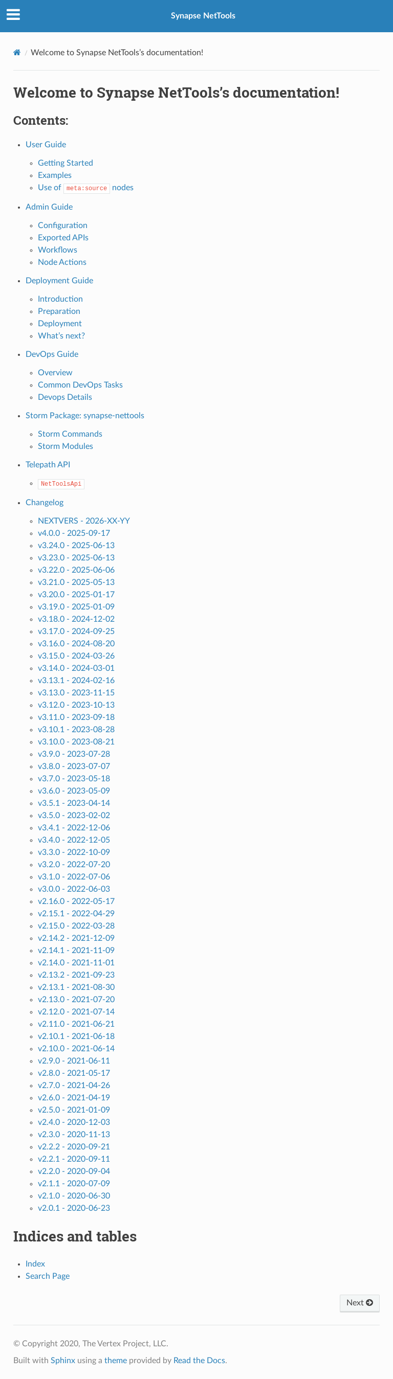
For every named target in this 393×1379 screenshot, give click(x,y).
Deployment (60, 324)
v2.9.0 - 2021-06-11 (74, 1061)
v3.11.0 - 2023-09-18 (76, 717)
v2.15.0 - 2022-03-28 (76, 926)
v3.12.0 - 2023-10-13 (76, 705)
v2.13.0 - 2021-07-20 (76, 1000)
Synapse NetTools (203, 16)
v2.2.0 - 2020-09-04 (74, 1171)
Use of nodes (86, 188)
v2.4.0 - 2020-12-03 (74, 1122)
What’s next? (61, 336)
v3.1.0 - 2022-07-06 (74, 877)
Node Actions (62, 262)
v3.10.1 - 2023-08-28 (76, 730)
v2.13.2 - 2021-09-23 (76, 975)
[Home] (17, 52)
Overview (55, 373)
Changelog (44, 503)
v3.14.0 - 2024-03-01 (76, 668)
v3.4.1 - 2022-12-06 (74, 828)
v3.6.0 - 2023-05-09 (74, 791)
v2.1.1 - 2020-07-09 (74, 1184)
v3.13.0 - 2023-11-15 (76, 693)
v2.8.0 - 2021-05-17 (74, 1073)
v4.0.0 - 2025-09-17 (74, 533)
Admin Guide (49, 207)
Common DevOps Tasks (80, 385)
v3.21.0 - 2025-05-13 (76, 582)
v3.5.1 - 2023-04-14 (74, 803)
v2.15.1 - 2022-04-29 (76, 914)
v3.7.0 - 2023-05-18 (74, 779)
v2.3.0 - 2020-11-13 (74, 1135)
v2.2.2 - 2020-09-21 (74, 1147)
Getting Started (65, 163)
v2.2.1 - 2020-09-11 (74, 1159)
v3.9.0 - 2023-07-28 (74, 754)
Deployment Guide (59, 281)
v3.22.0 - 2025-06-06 (76, 570)
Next (359, 1303)
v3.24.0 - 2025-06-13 (76, 545)
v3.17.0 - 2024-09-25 (76, 631)
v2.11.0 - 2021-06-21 (76, 1024)
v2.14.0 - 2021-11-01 (76, 963)
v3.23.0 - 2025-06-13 (76, 558)
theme (115, 1361)
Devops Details (65, 397)
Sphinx (63, 1361)
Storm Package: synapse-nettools (85, 416)
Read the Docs (199, 1361)
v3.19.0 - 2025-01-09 (76, 607)
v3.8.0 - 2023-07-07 (74, 766)
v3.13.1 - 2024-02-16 (76, 680)
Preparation (59, 311)
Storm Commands (70, 434)
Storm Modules (65, 446)
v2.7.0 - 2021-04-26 (74, 1085)
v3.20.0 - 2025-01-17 (76, 595)
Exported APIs (63, 238)
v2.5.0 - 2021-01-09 (74, 1110)
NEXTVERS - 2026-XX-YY (84, 521)
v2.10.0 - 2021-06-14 (76, 1049)
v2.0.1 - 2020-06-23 (74, 1208)
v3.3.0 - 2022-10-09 (74, 852)
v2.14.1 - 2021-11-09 (76, 950)
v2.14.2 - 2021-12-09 (76, 938)
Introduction (60, 299)
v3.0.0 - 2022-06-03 (74, 889)
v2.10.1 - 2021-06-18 (76, 1036)
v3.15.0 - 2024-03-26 (76, 656)
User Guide (46, 145)
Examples (55, 175)
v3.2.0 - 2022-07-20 (74, 865)
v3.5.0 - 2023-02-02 (74, 815)
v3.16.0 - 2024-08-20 (76, 644)
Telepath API (48, 465)
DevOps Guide (52, 354)
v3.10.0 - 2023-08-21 (76, 742)
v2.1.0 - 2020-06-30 (74, 1196)
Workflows (57, 250)
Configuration (63, 225)
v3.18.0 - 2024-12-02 (76, 619)
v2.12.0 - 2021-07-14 (76, 1012)
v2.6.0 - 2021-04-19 (74, 1098)
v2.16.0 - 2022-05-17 (76, 901)
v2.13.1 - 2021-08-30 (76, 987)
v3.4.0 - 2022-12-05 (74, 840)
